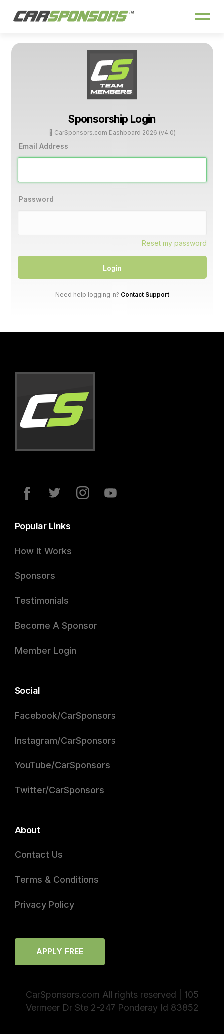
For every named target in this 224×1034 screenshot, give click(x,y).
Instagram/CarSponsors (65, 740)
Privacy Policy (44, 904)
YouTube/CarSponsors (62, 765)
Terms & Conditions (57, 879)
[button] (202, 16)
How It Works (43, 551)
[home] (74, 16)
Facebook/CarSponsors (65, 715)
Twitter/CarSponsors (59, 790)
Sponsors (35, 575)
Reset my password (174, 243)
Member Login (45, 650)
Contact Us (39, 854)
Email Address (43, 146)
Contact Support (145, 294)
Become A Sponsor (56, 625)
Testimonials (42, 600)
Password (36, 199)
